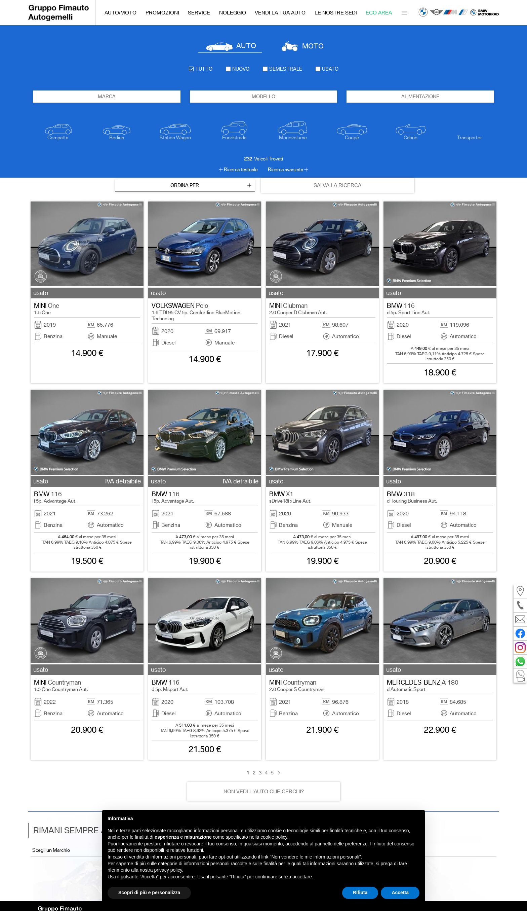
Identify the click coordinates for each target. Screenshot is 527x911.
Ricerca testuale (241, 169)
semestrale (282, 69)
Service (199, 12)
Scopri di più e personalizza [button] (149, 892)
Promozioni (162, 12)
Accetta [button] (400, 892)
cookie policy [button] (273, 837)
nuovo (237, 69)
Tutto (200, 69)
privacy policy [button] (168, 870)
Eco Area (379, 12)
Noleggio (232, 12)
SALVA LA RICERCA (337, 185)
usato (327, 69)
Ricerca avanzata (285, 169)
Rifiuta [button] (360, 892)
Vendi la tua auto (280, 12)
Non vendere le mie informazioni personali (315, 857)
